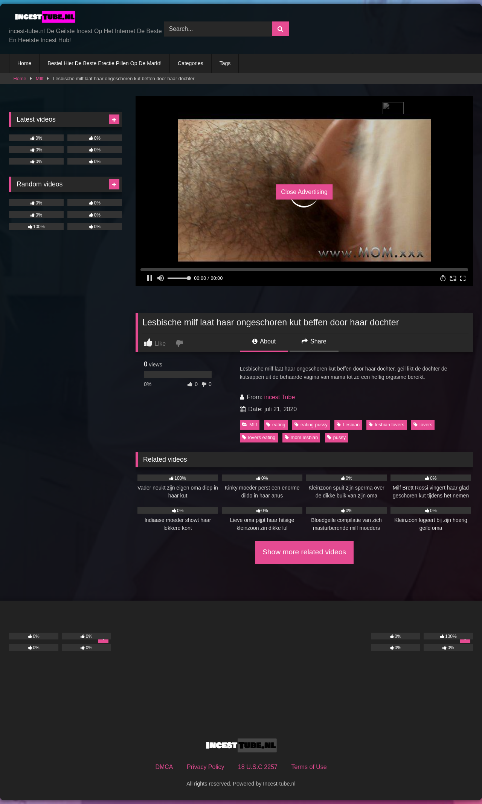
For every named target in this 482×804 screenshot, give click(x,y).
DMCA (164, 767)
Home (24, 63)
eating (275, 424)
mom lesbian (301, 437)
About (264, 341)
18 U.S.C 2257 (258, 767)
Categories (190, 63)
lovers (422, 424)
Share (314, 341)
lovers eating (259, 437)
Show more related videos (304, 552)
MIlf (40, 78)
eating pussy (311, 424)
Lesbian (348, 424)
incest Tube (279, 397)
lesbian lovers (386, 424)
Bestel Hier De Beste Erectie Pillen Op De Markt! (104, 63)
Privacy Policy (205, 767)
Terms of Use (308, 767)
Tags (225, 63)
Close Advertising (304, 192)
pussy (336, 437)
